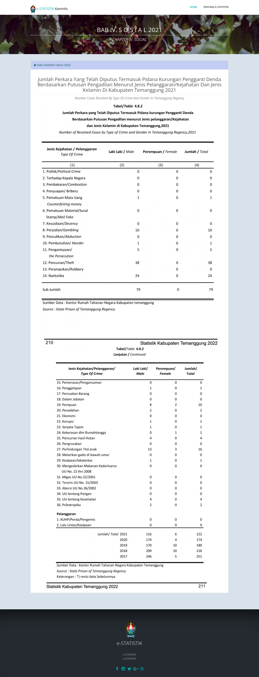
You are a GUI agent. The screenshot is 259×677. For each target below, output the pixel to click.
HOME (193, 7)
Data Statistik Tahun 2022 (52, 65)
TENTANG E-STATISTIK (216, 7)
